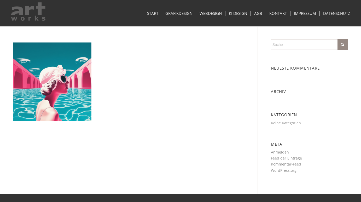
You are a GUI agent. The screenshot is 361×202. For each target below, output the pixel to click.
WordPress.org (283, 170)
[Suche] (309, 44)
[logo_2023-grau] (28, 13)
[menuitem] (153, 13)
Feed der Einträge (286, 158)
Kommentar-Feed (286, 164)
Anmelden (280, 152)
